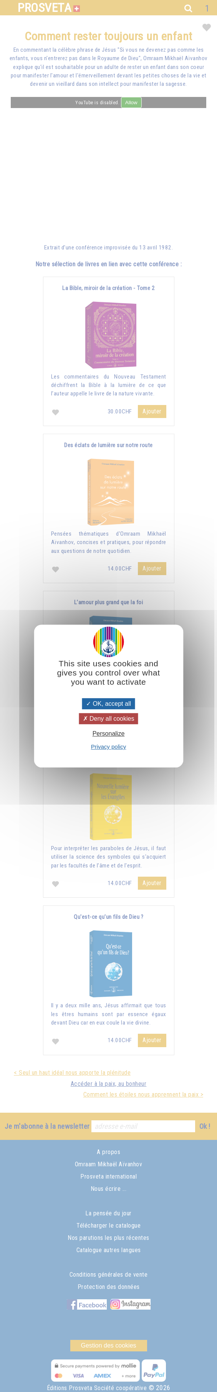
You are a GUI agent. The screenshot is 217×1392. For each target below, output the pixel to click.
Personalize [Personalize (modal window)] (109, 733)
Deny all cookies (108, 718)
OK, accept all (108, 703)
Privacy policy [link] (108, 746)
